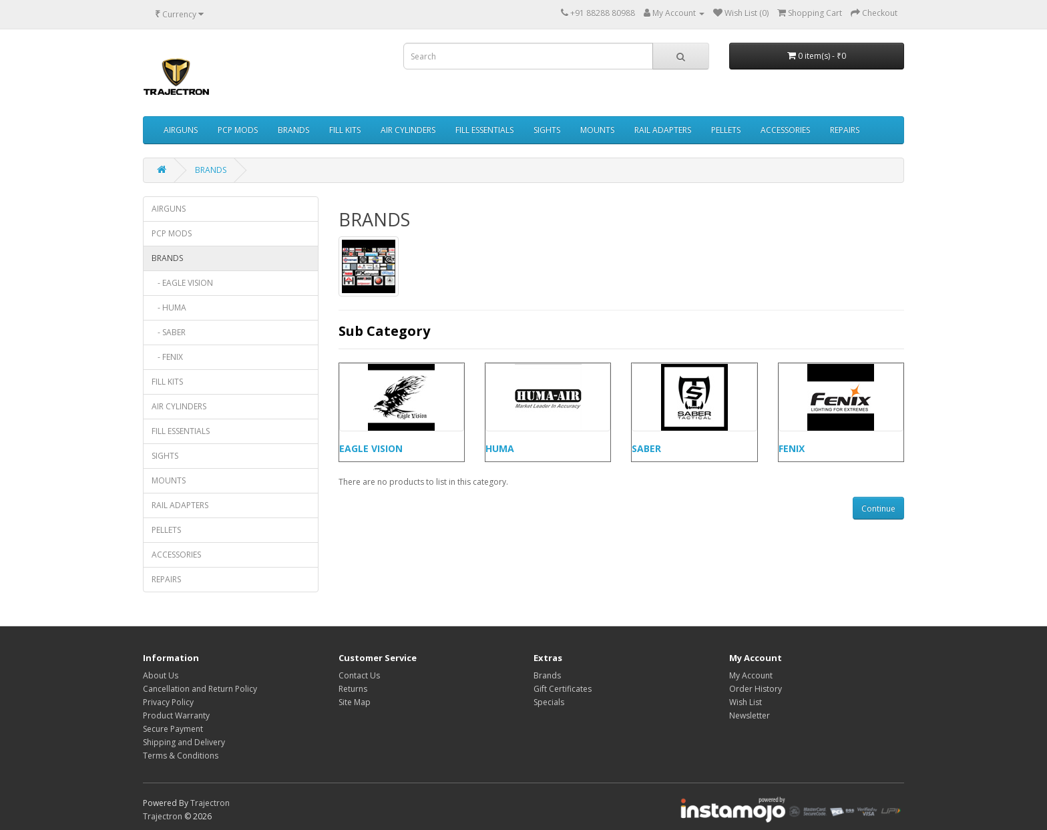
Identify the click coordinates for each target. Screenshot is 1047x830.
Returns (353, 688)
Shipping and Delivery (184, 742)
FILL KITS (345, 130)
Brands (547, 675)
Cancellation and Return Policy (200, 688)
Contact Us (359, 675)
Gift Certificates (563, 688)
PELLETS (726, 130)
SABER (646, 448)
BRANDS (293, 130)
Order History (755, 688)
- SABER (169, 332)
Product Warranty (176, 715)
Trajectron (210, 803)
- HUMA (169, 307)
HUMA (499, 448)
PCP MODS (238, 130)
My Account (751, 675)
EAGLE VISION (371, 448)
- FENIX (167, 357)
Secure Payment (173, 729)
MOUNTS (597, 130)
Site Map (355, 702)
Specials (549, 702)
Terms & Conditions (180, 755)
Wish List (745, 702)
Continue (878, 508)
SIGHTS (547, 130)
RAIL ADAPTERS (662, 130)
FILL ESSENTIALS (484, 130)
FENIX (792, 448)
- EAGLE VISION (182, 282)
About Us (160, 675)
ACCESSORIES (785, 130)
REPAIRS (844, 130)
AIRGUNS (181, 130)
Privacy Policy (168, 702)
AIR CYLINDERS (408, 130)
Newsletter (749, 715)
